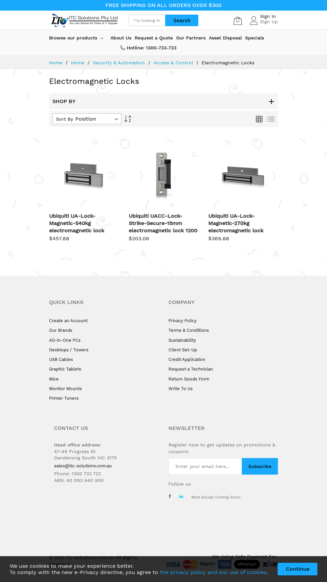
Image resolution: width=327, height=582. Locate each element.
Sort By (64, 119)
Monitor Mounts (65, 388)
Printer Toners (64, 398)
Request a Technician (190, 369)
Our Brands (60, 330)
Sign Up (269, 21)
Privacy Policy (182, 320)
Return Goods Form (188, 379)
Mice (54, 379)
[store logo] (84, 20)
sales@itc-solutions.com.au (83, 465)
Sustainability (182, 340)
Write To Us (180, 388)
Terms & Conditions (188, 330)
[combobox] (147, 20)
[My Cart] (237, 21)
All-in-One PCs (65, 340)
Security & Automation (120, 62)
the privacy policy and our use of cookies (213, 572)
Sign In (268, 16)
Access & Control (174, 62)
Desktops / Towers (69, 349)
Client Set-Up (182, 349)
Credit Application (186, 359)
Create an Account (68, 320)
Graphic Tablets (65, 369)
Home (56, 62)
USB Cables (61, 359)
